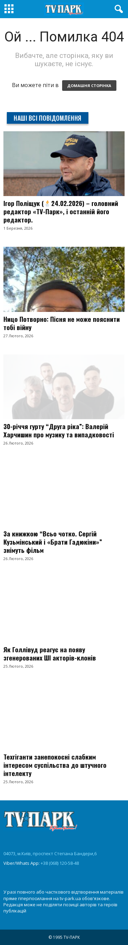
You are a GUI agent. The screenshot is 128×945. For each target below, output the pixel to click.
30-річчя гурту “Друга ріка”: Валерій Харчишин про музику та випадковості (58, 430)
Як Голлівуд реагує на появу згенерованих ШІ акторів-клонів (49, 653)
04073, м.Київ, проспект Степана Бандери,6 (50, 853)
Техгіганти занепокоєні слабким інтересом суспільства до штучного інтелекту (54, 765)
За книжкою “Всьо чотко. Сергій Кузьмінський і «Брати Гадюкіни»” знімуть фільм (52, 542)
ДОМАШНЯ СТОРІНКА (89, 85)
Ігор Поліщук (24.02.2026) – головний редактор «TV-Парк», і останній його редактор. (60, 211)
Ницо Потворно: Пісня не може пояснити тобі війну (61, 323)
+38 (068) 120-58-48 (60, 863)
